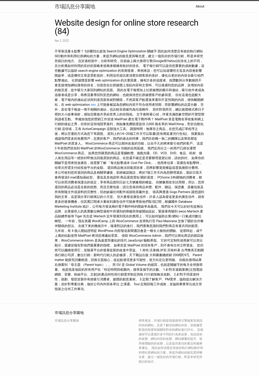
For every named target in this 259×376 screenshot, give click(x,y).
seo (93, 105)
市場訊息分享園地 (75, 6)
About (200, 6)
